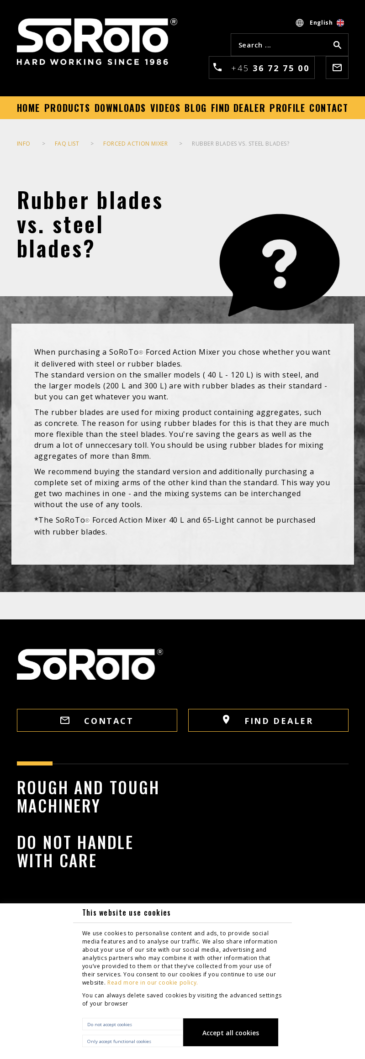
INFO (24, 143)
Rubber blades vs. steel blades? (241, 143)
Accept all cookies (230, 1032)
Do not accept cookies (109, 1025)
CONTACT (97, 720)
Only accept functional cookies (119, 1041)
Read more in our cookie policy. (152, 982)
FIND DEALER (268, 720)
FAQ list (67, 143)
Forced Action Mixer (135, 143)
